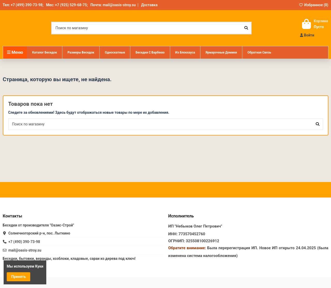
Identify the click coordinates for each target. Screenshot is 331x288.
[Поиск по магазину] (246, 28)
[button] (80, 52)
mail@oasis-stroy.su (119, 5)
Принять (18, 277)
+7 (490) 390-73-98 (24, 242)
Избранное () (313, 5)
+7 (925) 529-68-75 (71, 5)
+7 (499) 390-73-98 (26, 5)
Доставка (149, 5)
